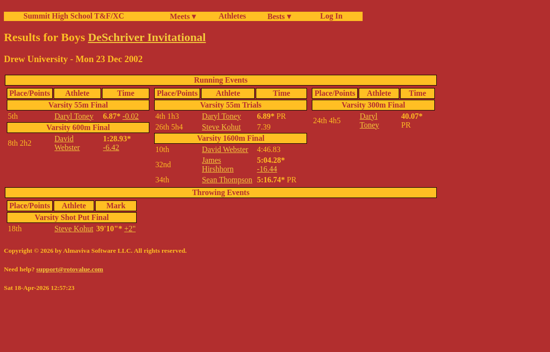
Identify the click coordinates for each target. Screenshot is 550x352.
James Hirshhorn (218, 164)
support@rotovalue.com (69, 269)
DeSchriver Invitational (147, 37)
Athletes (232, 16)
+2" (130, 228)
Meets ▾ (183, 16)
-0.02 (130, 116)
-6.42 (111, 147)
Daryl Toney (74, 116)
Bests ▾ (279, 16)
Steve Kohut (221, 127)
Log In (329, 16)
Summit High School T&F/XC (73, 16)
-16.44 (267, 169)
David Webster (67, 143)
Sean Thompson (227, 180)
